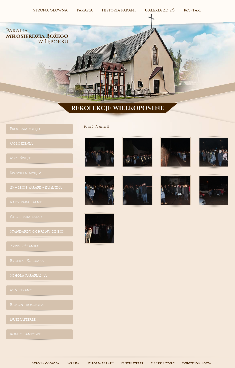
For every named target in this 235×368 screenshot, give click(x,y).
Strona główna (50, 10)
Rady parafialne (26, 202)
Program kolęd (25, 129)
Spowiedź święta (25, 173)
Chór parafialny (26, 217)
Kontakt (193, 10)
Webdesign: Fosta (196, 363)
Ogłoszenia (21, 143)
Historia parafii (119, 10)
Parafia (85, 10)
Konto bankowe (25, 334)
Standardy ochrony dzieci (36, 231)
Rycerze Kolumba (27, 261)
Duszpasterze (23, 319)
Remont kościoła (27, 305)
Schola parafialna (28, 275)
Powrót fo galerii (96, 126)
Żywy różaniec (25, 246)
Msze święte (21, 158)
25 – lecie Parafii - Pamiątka (36, 187)
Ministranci (22, 290)
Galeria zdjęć (160, 10)
